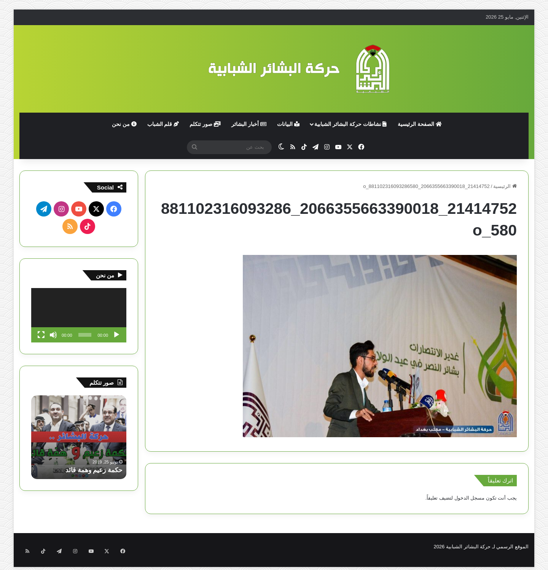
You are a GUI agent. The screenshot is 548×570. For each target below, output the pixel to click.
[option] (78, 437)
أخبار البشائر (248, 124)
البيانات (288, 124)
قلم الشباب (163, 124)
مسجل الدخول (469, 498)
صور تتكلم (205, 124)
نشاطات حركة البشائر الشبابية (350, 124)
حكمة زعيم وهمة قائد (92, 470)
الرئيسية (505, 186)
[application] (78, 315)
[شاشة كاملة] (41, 335)
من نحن (124, 124)
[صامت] (53, 335)
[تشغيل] (116, 335)
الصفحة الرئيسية (420, 124)
